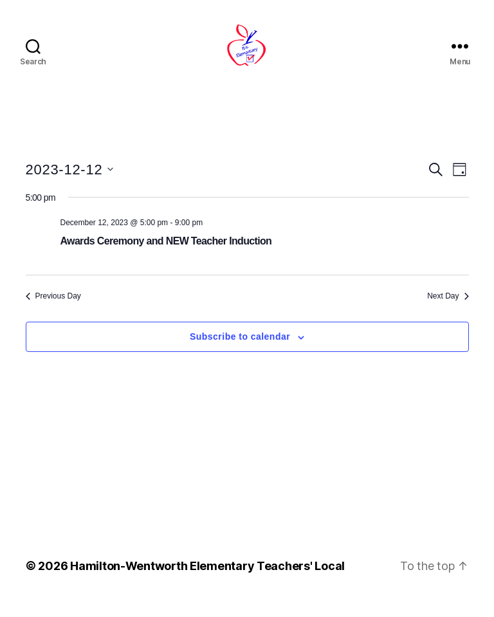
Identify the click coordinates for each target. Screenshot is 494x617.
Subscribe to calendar (240, 352)
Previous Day (53, 310)
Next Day (447, 310)
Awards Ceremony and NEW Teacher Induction (166, 255)
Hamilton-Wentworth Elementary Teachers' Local (207, 580)
